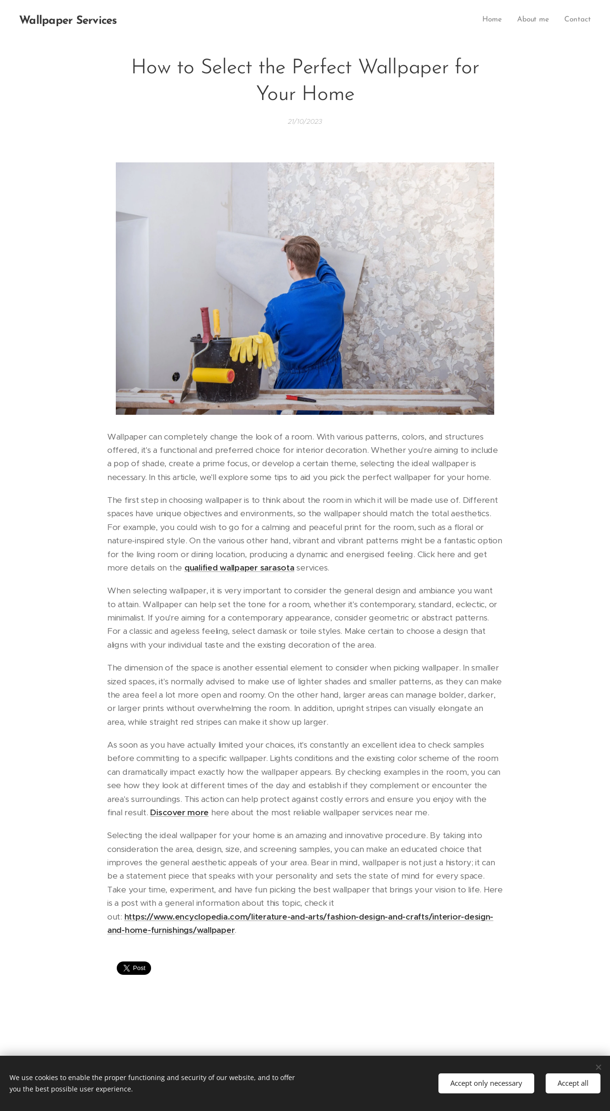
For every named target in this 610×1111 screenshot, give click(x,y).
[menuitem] (495, 19)
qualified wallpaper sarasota (239, 567)
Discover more (179, 812)
